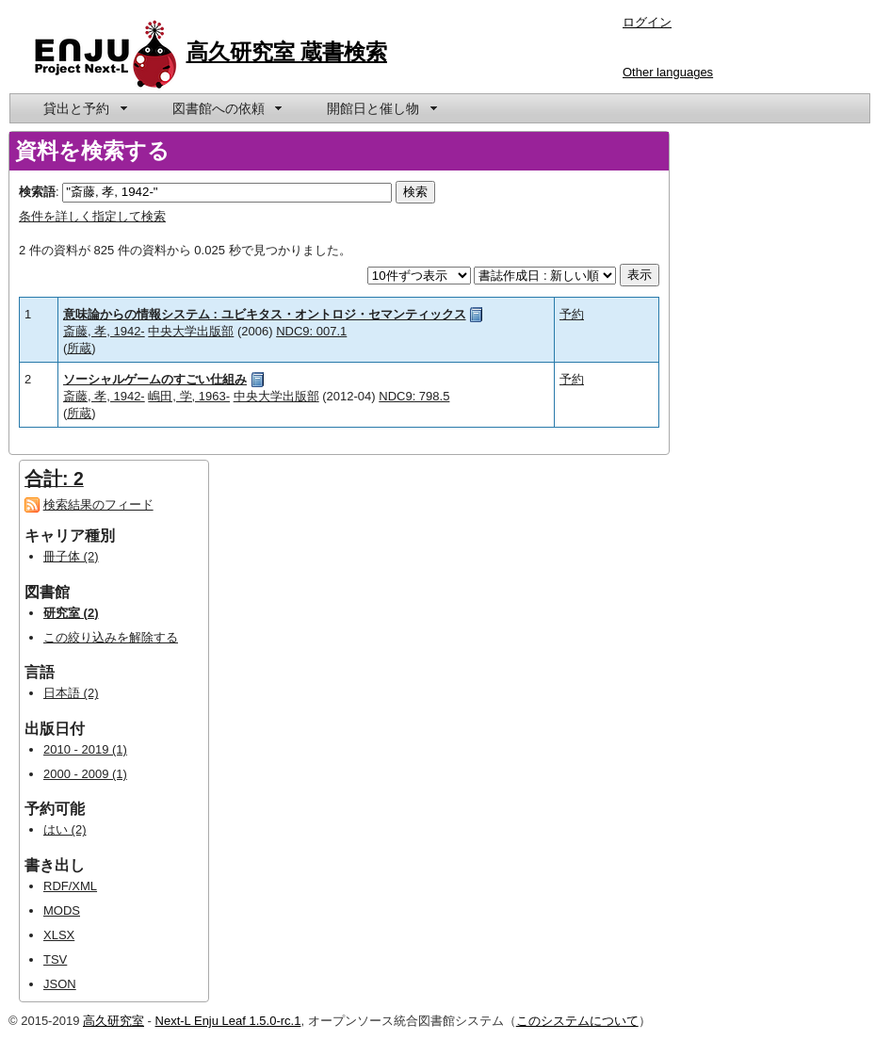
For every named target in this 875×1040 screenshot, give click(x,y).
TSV (55, 959)
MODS (61, 910)
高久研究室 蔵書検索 (287, 52)
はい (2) (65, 829)
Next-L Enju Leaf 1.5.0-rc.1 (228, 1021)
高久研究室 (113, 1021)
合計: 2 (54, 478)
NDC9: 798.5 (414, 396)
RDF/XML (70, 886)
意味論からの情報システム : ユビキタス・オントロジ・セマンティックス (264, 314)
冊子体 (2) (71, 556)
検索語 (37, 192)
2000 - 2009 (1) (85, 774)
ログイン (647, 22)
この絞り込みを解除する (110, 637)
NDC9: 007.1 (311, 331)
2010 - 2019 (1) (85, 749)
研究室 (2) (71, 613)
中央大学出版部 (191, 331)
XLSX (58, 935)
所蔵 (79, 348)
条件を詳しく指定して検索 (92, 216)
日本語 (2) (71, 693)
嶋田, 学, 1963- (189, 396)
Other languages (668, 72)
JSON (59, 984)
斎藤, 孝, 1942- (104, 331)
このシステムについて (577, 1021)
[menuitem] (83, 108)
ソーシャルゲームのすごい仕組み (155, 379)
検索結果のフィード (98, 504)
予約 (571, 314)
